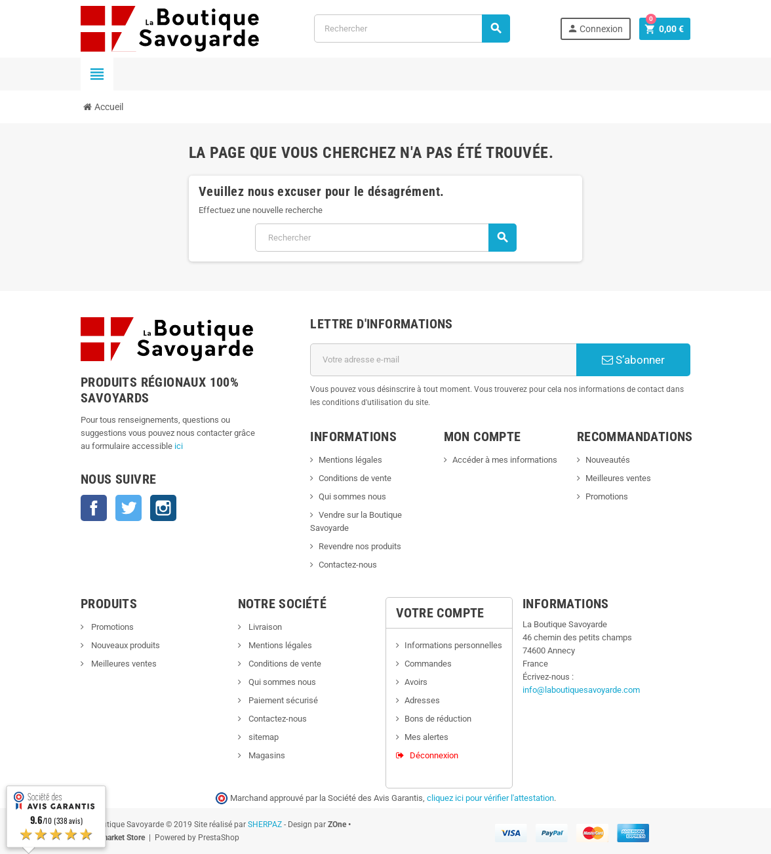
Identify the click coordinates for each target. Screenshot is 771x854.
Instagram (163, 508)
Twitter (128, 508)
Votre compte (440, 613)
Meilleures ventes (618, 478)
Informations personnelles (453, 645)
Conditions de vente (355, 478)
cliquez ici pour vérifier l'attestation (490, 798)
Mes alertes (426, 737)
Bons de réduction (438, 719)
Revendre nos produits (360, 546)
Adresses (422, 700)
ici (178, 446)
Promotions (606, 496)
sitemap (263, 737)
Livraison (264, 627)
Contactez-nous (348, 565)
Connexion (595, 28)
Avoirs (416, 682)
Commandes (428, 664)
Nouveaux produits (124, 645)
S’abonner (633, 359)
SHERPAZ (265, 824)
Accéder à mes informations (504, 460)
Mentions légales (350, 460)
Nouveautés (607, 460)
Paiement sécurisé (282, 700)
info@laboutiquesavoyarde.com (581, 690)
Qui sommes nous (352, 496)
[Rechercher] (412, 28)
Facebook (94, 508)
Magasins (266, 755)
